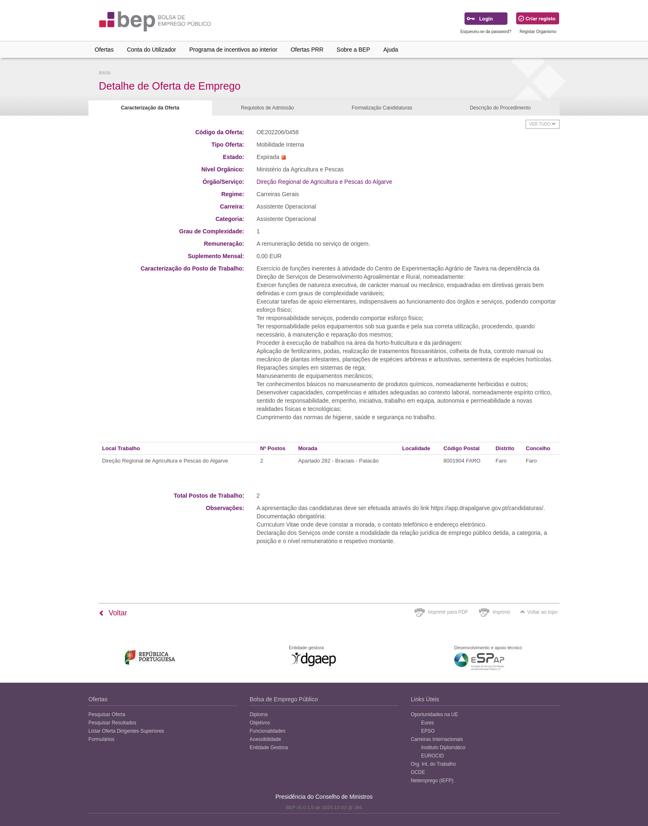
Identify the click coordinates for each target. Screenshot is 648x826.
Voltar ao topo (538, 612)
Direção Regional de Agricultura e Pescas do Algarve (324, 181)
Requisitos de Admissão (267, 108)
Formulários (101, 739)
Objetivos (260, 723)
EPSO (428, 731)
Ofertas (104, 49)
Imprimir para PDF (448, 612)
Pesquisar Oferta (106, 714)
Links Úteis (425, 699)
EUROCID (432, 756)
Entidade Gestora (269, 747)
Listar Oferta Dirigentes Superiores (126, 731)
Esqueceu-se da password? (485, 31)
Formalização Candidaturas (382, 108)
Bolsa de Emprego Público (284, 699)
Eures (427, 723)
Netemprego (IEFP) (432, 780)
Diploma (259, 714)
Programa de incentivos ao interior (233, 49)
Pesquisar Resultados (112, 723)
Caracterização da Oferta (150, 108)
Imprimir (501, 612)
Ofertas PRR (307, 49)
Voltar (113, 613)
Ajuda (391, 49)
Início (104, 73)
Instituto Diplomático (443, 747)
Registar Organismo (537, 31)
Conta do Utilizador (151, 49)
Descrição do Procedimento (500, 108)
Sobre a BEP (353, 49)
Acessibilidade (265, 739)
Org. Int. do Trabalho (433, 764)
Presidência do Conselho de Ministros (323, 796)
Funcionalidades (268, 731)
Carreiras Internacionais (437, 739)
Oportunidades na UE (434, 714)
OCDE (418, 772)
